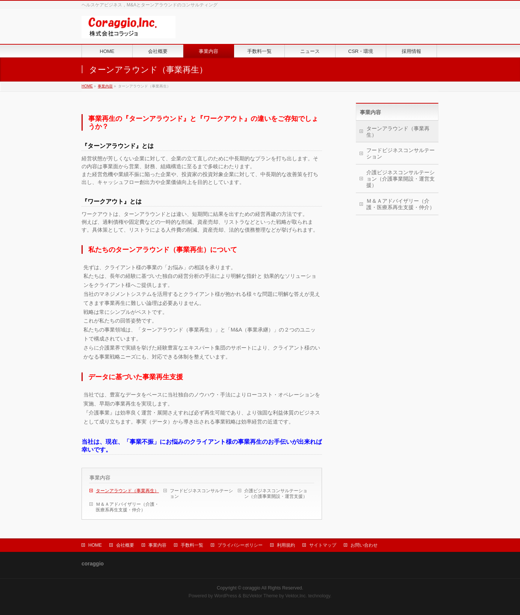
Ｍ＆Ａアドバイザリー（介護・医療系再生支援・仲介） (127, 507)
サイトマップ (322, 545)
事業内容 (105, 86)
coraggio (251, 588)
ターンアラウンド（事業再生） (127, 490)
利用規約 (286, 545)
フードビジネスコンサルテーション (201, 493)
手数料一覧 (192, 545)
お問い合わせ (364, 545)
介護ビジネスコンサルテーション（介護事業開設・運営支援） (275, 493)
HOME (87, 86)
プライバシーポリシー (240, 545)
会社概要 (125, 545)
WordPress (225, 595)
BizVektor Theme (260, 595)
